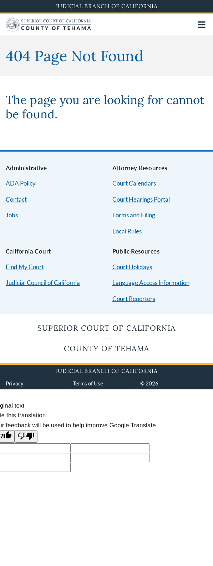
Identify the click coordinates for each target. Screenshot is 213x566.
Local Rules (127, 231)
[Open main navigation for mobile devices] (201, 24)
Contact (16, 199)
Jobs (12, 215)
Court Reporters (133, 298)
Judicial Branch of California (107, 6)
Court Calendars (134, 183)
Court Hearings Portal (141, 199)
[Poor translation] (26, 436)
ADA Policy (21, 183)
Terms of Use (88, 383)
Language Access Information (150, 282)
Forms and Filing (133, 215)
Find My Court (25, 267)
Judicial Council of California (43, 282)
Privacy (15, 383)
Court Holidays (132, 267)
